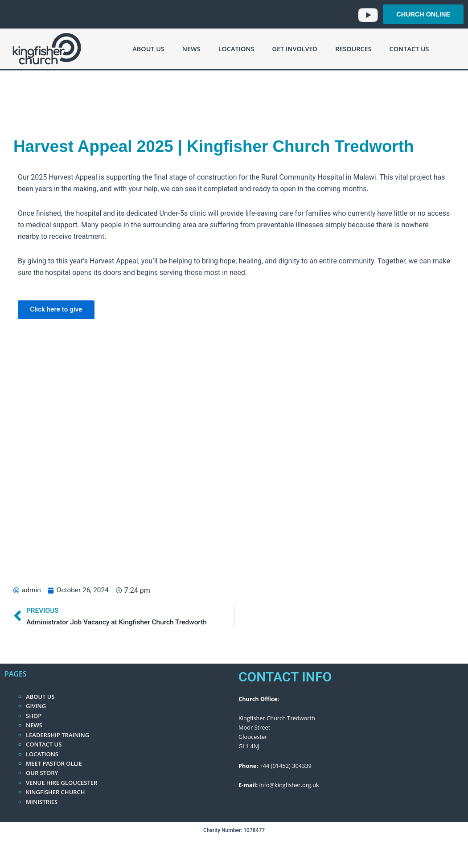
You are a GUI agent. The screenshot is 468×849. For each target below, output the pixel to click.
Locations (236, 49)
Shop (33, 716)
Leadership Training (57, 735)
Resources (353, 49)
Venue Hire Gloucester (61, 783)
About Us (148, 49)
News (191, 49)
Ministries (41, 802)
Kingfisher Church (55, 792)
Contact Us (409, 49)
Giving (36, 706)
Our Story (42, 773)
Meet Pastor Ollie (54, 763)
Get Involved (294, 49)
